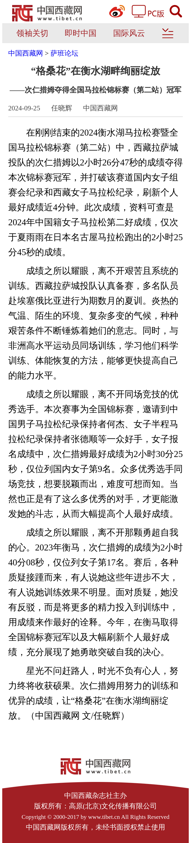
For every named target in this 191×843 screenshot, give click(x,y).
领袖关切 (32, 33)
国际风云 (129, 33)
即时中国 (80, 33)
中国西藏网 (25, 53)
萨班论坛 (64, 53)
